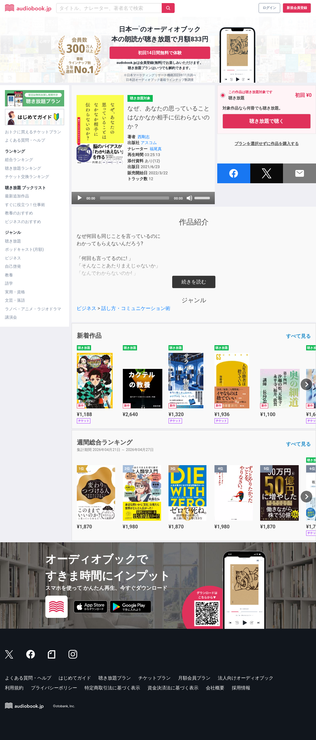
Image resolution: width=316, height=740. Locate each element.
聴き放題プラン (114, 678)
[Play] (80, 198)
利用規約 (14, 688)
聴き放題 (13, 241)
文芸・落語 (15, 300)
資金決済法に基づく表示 (173, 688)
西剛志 (144, 136)
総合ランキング (19, 159)
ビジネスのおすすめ (23, 221)
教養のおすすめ (19, 213)
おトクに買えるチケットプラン (33, 132)
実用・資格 (15, 292)
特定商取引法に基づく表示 (112, 688)
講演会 (11, 317)
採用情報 (241, 688)
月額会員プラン (194, 678)
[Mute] (189, 198)
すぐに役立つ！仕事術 (25, 204)
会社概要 (215, 688)
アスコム (149, 142)
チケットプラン (154, 678)
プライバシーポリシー (54, 688)
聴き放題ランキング (23, 168)
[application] (143, 198)
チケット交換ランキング (27, 176)
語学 (9, 283)
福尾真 (156, 149)
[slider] (134, 198)
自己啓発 (13, 266)
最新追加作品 (17, 196)
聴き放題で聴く (266, 121)
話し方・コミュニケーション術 (135, 308)
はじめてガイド (75, 678)
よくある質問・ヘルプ (25, 140)
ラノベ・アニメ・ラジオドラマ (33, 309)
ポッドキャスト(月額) (24, 249)
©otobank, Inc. (64, 706)
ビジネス (13, 258)
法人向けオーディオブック (245, 678)
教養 (9, 275)
